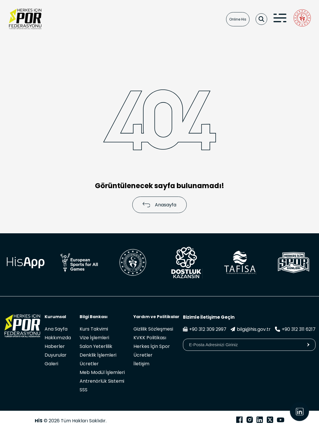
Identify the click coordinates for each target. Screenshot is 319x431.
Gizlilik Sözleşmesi (153, 329)
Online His (237, 19)
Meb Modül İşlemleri (102, 372)
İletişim (141, 363)
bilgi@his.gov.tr (250, 329)
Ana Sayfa (56, 329)
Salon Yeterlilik (96, 346)
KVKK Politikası (149, 337)
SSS (83, 389)
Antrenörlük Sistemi (102, 381)
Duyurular (56, 355)
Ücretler (89, 363)
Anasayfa (160, 204)
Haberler (55, 346)
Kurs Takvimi (94, 329)
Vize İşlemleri (94, 337)
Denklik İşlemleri (98, 355)
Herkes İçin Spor (151, 346)
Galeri (51, 363)
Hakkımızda (58, 337)
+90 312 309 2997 (204, 329)
